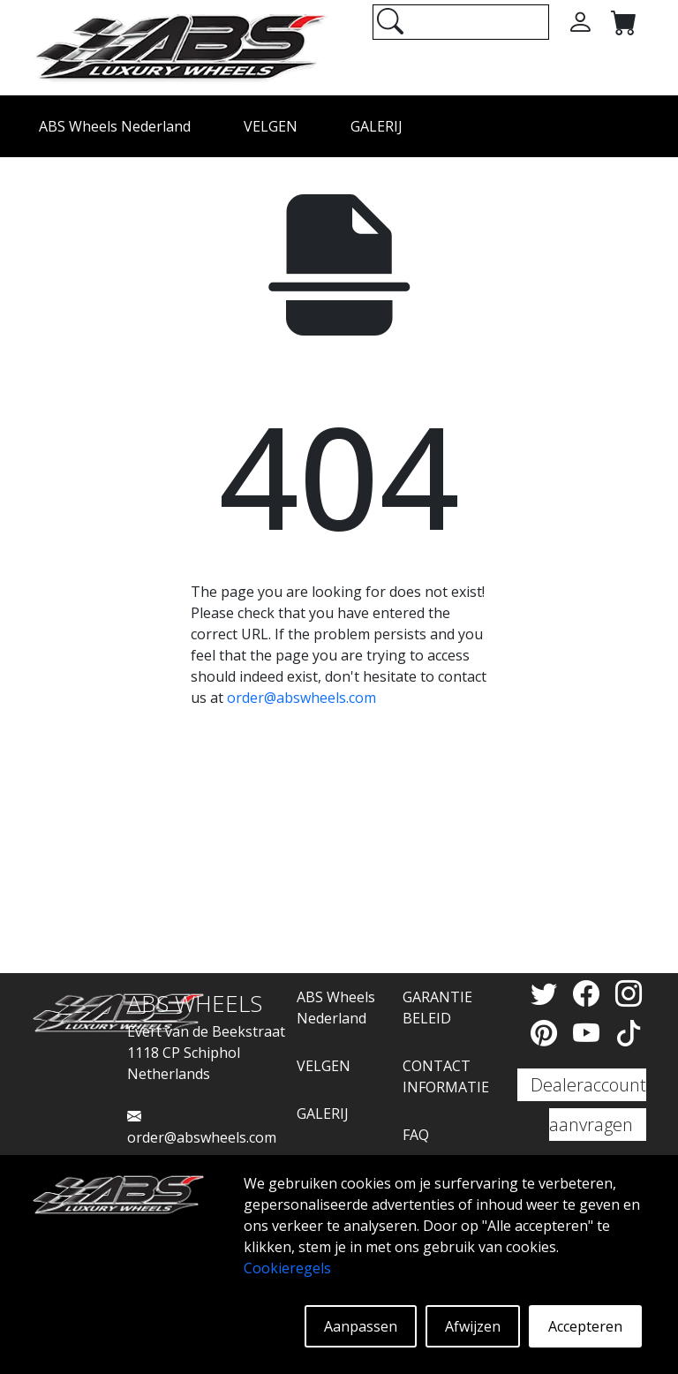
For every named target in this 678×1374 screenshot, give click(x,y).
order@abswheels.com (301, 697)
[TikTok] (628, 1032)
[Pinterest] (547, 1032)
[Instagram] (628, 992)
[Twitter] (547, 992)
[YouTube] (590, 1032)
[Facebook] (590, 992)
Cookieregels (287, 1268)
